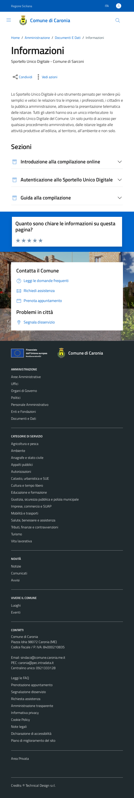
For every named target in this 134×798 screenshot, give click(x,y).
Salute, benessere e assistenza (33, 520)
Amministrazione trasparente (32, 705)
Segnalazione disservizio (28, 691)
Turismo (16, 534)
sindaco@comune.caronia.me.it (43, 657)
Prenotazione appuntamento (31, 684)
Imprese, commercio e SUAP (31, 506)
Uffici (14, 383)
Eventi (15, 612)
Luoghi (16, 605)
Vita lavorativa (21, 541)
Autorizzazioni (21, 471)
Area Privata (20, 758)
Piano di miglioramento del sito (33, 740)
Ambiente (18, 450)
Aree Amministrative (26, 376)
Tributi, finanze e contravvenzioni (34, 527)
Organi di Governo (24, 390)
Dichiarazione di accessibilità (31, 733)
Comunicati (19, 573)
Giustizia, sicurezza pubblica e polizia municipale (45, 499)
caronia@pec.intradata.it (36, 662)
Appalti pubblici (22, 464)
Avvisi (15, 580)
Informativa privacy (25, 712)
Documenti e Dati (23, 418)
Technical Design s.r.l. (41, 785)
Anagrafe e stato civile (27, 457)
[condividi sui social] (22, 76)
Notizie (16, 566)
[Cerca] (118, 20)
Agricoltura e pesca (24, 443)
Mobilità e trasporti (24, 513)
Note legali (19, 726)
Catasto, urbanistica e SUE (30, 478)
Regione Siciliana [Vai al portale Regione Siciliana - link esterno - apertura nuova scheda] (21, 6)
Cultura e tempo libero (27, 485)
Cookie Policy (20, 719)
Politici (15, 397)
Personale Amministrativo (29, 404)
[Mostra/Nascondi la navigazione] (8, 20)
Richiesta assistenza (25, 698)
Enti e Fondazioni (23, 411)
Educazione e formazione (29, 492)
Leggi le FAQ (20, 677)
